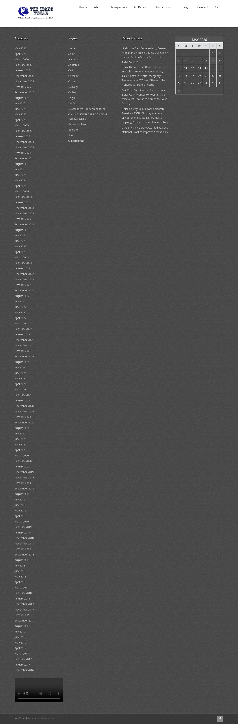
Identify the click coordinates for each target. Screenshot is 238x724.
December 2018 (24, 538)
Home (83, 7)
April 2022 (20, 318)
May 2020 (20, 444)
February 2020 (23, 461)
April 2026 (20, 54)
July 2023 (20, 235)
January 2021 (22, 400)
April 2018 (20, 582)
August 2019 (22, 494)
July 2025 (20, 103)
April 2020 (20, 450)
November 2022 (24, 279)
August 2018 (22, 560)
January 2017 (22, 664)
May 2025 (20, 114)
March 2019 (22, 521)
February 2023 (23, 263)
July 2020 (20, 433)
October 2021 (23, 351)
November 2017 (24, 609)
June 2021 (20, 373)
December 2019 (24, 472)
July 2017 (20, 631)
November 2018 (24, 543)
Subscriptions (162, 7)
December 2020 (24, 406)
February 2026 (23, 65)
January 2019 (22, 532)
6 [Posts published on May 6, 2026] (199, 60)
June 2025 (20, 109)
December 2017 (24, 604)
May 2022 (20, 312)
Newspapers (118, 7)
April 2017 (20, 648)
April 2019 (20, 516)
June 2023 (20, 241)
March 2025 (22, 125)
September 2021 (24, 356)
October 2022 (23, 285)
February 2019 (23, 527)
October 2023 (23, 219)
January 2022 (22, 334)
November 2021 (24, 345)
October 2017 (23, 615)
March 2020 (22, 455)
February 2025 (23, 131)
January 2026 (22, 70)
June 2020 (20, 439)
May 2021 (20, 378)
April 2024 (20, 186)
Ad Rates (140, 7)
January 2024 (22, 202)
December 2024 (24, 142)
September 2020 (24, 422)
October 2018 (23, 549)
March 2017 (22, 653)
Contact (202, 7)
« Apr (178, 99)
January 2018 (22, 598)
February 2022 (23, 329)
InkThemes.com (46, 718)
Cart (218, 7)
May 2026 (20, 48)
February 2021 (23, 395)
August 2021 (22, 362)
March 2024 (22, 191)
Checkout (73, 76)
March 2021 (22, 389)
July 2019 (20, 499)
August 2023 (22, 230)
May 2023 (20, 246)
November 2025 (24, 81)
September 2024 (24, 158)
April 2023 (20, 252)
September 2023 (24, 224)
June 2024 (20, 175)
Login (186, 7)
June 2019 (20, 505)
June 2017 (20, 637)
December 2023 (24, 208)
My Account (75, 103)
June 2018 (20, 571)
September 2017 (24, 620)
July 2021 (20, 367)
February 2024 (23, 197)
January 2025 (22, 136)
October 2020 (23, 417)
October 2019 (23, 483)
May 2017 (20, 642)
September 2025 (24, 92)
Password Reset (78, 124)
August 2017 (22, 626)
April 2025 (20, 120)
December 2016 (24, 670)
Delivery (73, 87)
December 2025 (24, 76)
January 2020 (22, 466)
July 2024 (20, 169)
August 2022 (22, 296)
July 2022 (20, 301)
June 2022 (20, 307)
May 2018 (20, 576)
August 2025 (22, 98)
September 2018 (24, 554)
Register (73, 129)
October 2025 (23, 87)
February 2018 (23, 593)
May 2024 (20, 180)
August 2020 (22, 428)
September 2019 (24, 488)
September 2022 (24, 290)
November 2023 (24, 213)
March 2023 (22, 257)
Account (73, 59)
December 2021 (24, 340)
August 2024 (22, 164)
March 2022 (22, 323)
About (98, 7)
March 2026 (22, 59)
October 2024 (23, 153)
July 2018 (20, 565)
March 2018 (22, 587)
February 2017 (23, 659)
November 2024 (24, 147)
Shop (71, 135)
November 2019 (24, 477)
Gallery (72, 92)
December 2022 (24, 274)
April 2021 (20, 384)
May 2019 (20, 510)
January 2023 (22, 268)
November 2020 (24, 411)
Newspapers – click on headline (86, 109)
